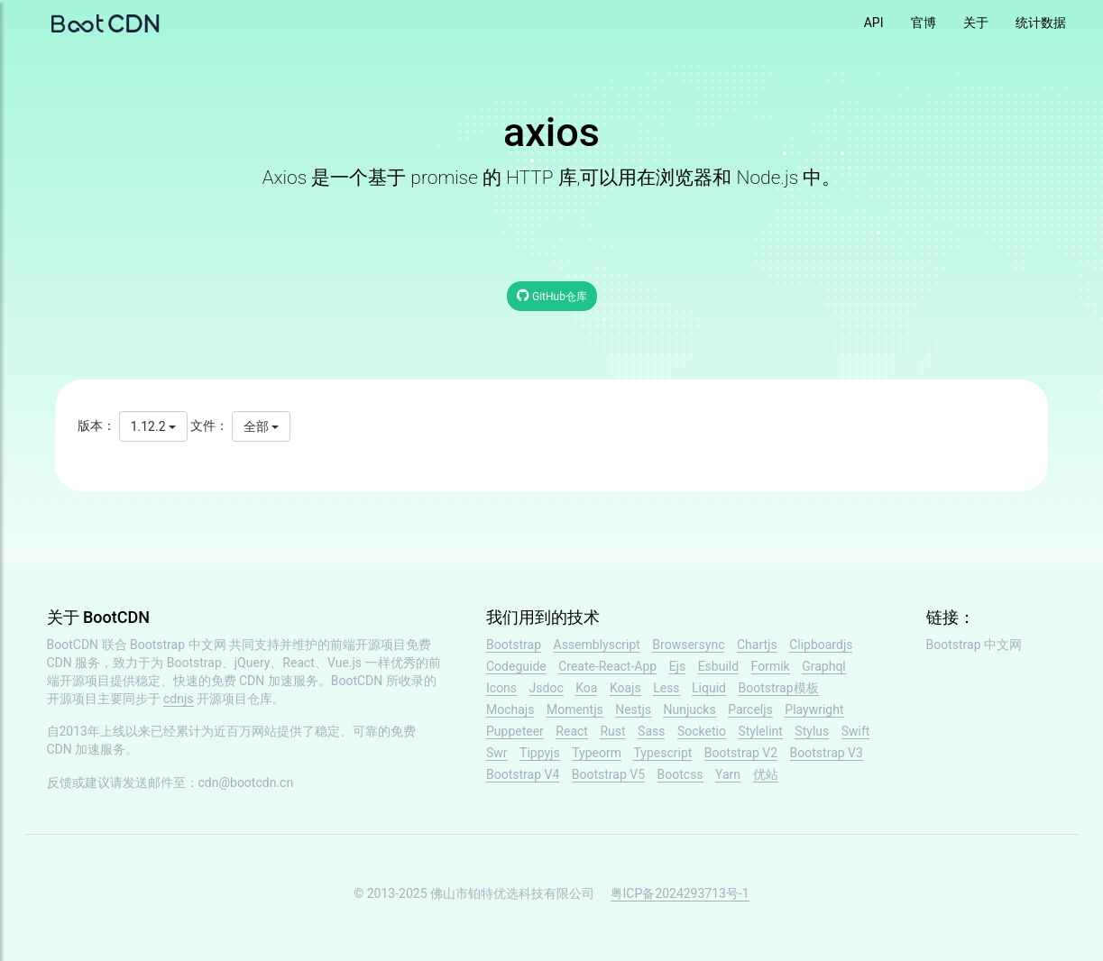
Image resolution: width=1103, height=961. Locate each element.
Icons (501, 688)
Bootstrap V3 (826, 753)
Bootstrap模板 (778, 688)
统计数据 (1041, 22)
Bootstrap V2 (740, 753)
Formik (770, 666)
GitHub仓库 (552, 295)
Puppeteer (515, 731)
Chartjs (757, 644)
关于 (975, 22)
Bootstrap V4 (522, 774)
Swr (497, 753)
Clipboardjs (820, 644)
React (572, 731)
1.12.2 (153, 426)
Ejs (677, 666)
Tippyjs (539, 753)
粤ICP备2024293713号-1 (680, 893)
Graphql (824, 666)
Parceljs (750, 709)
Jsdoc (546, 688)
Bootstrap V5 (608, 774)
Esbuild (718, 666)
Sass (651, 731)
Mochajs (510, 709)
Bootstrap (513, 644)
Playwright (814, 709)
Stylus (812, 731)
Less (666, 688)
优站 (765, 774)
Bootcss (680, 774)
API (874, 22)
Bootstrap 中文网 (178, 644)
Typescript (662, 753)
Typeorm (596, 753)
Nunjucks (689, 709)
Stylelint (760, 731)
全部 (261, 426)
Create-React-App (607, 666)
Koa (586, 688)
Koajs (625, 688)
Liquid (709, 688)
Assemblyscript (597, 644)
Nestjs (633, 709)
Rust (612, 731)
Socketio (701, 731)
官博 (923, 22)
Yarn (727, 774)
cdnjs (178, 698)
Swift (855, 731)
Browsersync (688, 644)
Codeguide (516, 666)
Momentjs (575, 709)
